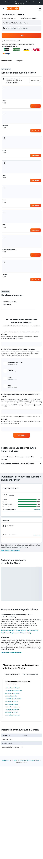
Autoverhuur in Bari (11, 696)
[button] (39, 2)
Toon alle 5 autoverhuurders (10, 550)
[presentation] (41, 477)
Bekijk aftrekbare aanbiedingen (11, 652)
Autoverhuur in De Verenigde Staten (29, 760)
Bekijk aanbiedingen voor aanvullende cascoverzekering (19, 630)
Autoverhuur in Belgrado (12, 688)
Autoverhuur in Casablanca (13, 690)
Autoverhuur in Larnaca (12, 715)
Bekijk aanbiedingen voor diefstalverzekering (16, 633)
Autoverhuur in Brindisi (12, 709)
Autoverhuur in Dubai (11, 704)
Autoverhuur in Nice (11, 701)
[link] (21, 435)
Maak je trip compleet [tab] (30, 674)
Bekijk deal (35, 106)
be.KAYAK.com (5, 760)
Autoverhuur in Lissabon (12, 707)
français (22, 4)
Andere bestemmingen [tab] (11, 674)
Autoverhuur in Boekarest (13, 699)
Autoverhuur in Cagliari (12, 693)
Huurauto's (14, 760)
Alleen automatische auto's (12, 41)
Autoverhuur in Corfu (11, 712)
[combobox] (10, 18)
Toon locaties (36, 509)
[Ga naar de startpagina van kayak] (13, 8)
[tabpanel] (21, 698)
